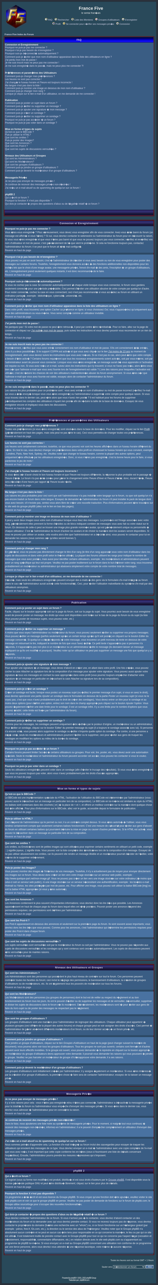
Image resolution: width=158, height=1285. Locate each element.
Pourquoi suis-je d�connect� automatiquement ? (31, 53)
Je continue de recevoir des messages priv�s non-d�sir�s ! (37, 184)
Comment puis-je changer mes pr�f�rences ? (30, 76)
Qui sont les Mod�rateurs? (19, 161)
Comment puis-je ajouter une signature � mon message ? (36, 109)
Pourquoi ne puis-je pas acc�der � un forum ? (30, 119)
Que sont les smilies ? (16, 137)
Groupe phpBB (116, 1179)
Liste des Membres (82, 20)
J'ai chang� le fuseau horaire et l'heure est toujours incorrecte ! (38, 82)
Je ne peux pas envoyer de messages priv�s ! (30, 181)
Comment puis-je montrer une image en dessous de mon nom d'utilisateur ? (45, 88)
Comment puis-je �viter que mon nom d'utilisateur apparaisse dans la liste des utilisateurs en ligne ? (58, 56)
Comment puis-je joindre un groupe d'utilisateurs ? (31, 167)
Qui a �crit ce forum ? (17, 197)
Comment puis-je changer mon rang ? (25, 91)
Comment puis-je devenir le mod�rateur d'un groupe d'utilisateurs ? (41, 170)
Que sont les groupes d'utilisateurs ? (24, 164)
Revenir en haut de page (18, 250)
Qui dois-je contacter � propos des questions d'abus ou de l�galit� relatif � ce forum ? (52, 203)
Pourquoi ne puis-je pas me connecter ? (26, 47)
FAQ (48, 20)
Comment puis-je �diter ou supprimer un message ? (33, 106)
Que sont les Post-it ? (16, 146)
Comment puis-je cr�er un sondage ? (25, 113)
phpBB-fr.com (84, 1280)
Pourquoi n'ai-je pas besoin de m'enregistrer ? (29, 50)
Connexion (123, 24)
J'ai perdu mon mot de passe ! (21, 59)
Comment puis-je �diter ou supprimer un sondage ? (32, 116)
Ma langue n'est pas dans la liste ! (23, 85)
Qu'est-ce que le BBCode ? (19, 132)
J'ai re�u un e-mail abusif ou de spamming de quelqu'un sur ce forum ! (42, 187)
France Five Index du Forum (19, 34)
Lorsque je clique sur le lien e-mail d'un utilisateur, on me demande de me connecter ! (50, 93)
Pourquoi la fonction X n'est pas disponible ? (28, 200)
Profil (56, 24)
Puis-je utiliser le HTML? (18, 134)
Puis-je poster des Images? (19, 140)
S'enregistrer (129, 20)
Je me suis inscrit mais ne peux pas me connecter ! (32, 62)
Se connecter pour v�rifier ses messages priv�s (88, 24)
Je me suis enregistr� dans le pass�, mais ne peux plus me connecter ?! (44, 65)
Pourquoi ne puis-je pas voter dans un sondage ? (31, 122)
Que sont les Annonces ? (18, 143)
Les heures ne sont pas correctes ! (23, 79)
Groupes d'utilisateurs (107, 20)
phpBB (73, 1278)
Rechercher (62, 20)
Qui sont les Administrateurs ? (21, 158)
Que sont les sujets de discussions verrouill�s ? (30, 149)
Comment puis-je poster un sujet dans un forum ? (31, 103)
